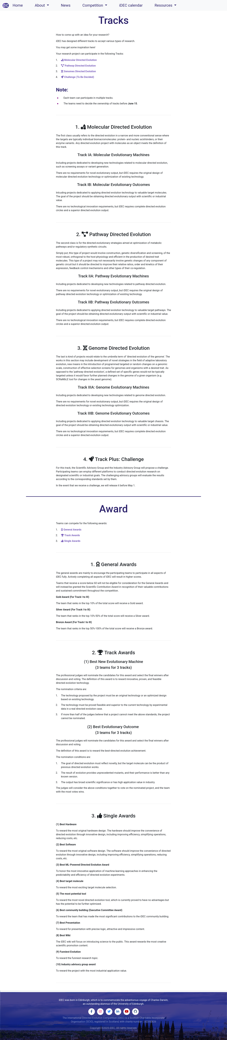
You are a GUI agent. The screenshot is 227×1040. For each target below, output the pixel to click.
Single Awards (70, 540)
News (65, 5)
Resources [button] (164, 5)
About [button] (40, 5)
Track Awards (70, 535)
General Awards (71, 529)
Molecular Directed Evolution (79, 60)
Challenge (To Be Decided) (77, 77)
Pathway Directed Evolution (78, 65)
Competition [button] (93, 5)
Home (18, 5)
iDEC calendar (131, 5)
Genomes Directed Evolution (78, 71)
